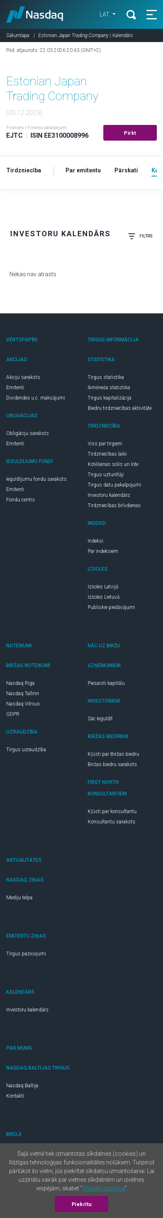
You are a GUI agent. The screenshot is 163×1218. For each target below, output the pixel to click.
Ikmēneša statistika (109, 387)
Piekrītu (82, 1204)
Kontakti (15, 1096)
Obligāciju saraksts (27, 433)
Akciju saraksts (23, 377)
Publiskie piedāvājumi (111, 607)
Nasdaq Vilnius (23, 704)
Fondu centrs (20, 500)
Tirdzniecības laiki (107, 454)
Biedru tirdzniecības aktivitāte (119, 408)
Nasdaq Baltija (22, 1086)
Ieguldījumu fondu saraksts (36, 479)
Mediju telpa (19, 898)
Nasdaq (34, 14)
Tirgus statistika (106, 377)
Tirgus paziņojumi (26, 954)
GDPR (12, 714)
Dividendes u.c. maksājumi (35, 398)
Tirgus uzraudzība (26, 749)
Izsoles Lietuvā (103, 597)
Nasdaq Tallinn (22, 693)
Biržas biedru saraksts (112, 764)
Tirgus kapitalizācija (109, 398)
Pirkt (130, 133)
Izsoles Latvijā (103, 587)
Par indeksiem (103, 551)
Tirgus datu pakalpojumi (114, 485)
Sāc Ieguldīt (100, 719)
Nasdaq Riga (20, 683)
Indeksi (95, 541)
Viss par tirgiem (105, 444)
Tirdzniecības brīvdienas (114, 505)
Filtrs (140, 236)
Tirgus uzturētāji (106, 474)
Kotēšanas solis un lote (113, 464)
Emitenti (15, 387)
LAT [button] (105, 14)
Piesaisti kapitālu (106, 683)
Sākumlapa (17, 35)
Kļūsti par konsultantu (112, 811)
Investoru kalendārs (109, 495)
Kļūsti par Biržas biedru (113, 754)
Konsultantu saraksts (111, 822)
